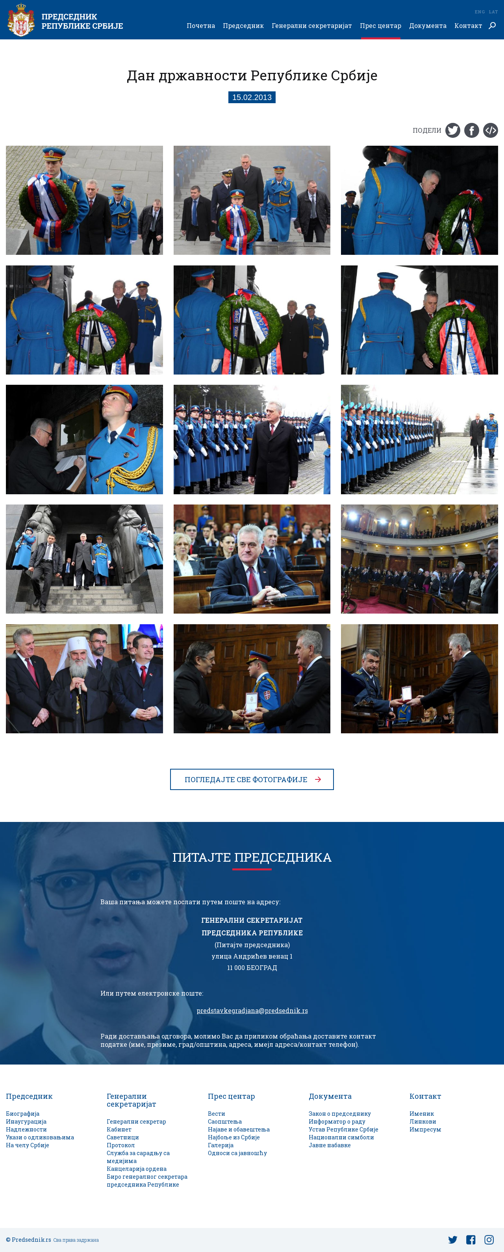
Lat (493, 12)
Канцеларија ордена (137, 1168)
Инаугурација (26, 1121)
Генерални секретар (136, 1121)
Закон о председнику (340, 1113)
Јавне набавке (330, 1145)
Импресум (425, 1129)
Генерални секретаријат (312, 26)
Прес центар (380, 26)
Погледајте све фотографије (246, 779)
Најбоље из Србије (234, 1137)
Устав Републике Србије (343, 1129)
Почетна (201, 26)
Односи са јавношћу (237, 1153)
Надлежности (26, 1129)
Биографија (22, 1113)
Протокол (121, 1145)
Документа (428, 26)
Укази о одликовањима (40, 1137)
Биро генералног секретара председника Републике (147, 1180)
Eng (479, 12)
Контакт (468, 26)
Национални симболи (341, 1137)
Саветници (123, 1137)
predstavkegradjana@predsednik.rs (252, 1010)
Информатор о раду (337, 1121)
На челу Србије (27, 1145)
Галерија (220, 1145)
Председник (243, 26)
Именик (422, 1113)
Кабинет (119, 1129)
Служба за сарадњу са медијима (138, 1157)
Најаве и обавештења (239, 1129)
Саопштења (225, 1121)
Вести (216, 1113)
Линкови (423, 1121)
